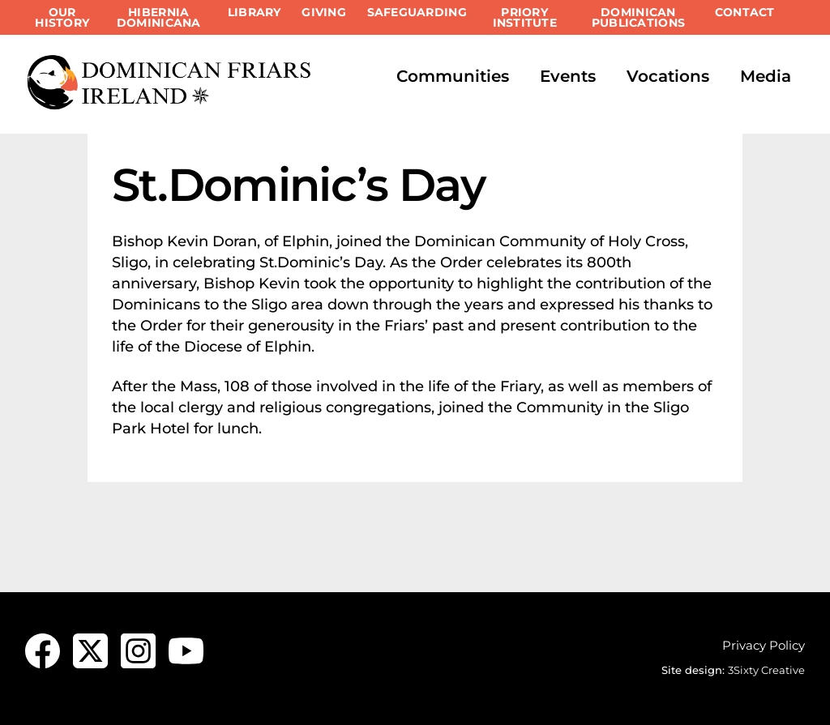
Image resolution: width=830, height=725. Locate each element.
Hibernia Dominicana (159, 17)
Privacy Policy (763, 645)
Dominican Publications (638, 17)
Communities (452, 76)
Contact (745, 12)
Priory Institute (525, 17)
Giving (324, 12)
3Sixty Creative (766, 669)
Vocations (668, 76)
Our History (62, 17)
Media (765, 76)
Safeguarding (417, 12)
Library (254, 12)
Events (568, 76)
